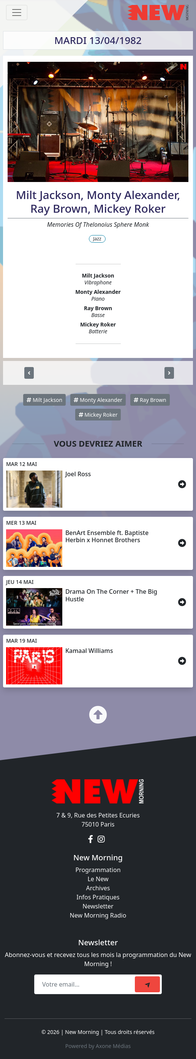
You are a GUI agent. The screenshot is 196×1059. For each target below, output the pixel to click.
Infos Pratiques (98, 897)
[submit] (147, 984)
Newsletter (97, 906)
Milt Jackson (44, 399)
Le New (97, 879)
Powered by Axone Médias (98, 1046)
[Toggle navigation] (16, 12)
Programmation (97, 870)
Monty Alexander (98, 399)
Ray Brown (150, 399)
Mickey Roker (98, 414)
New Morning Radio (98, 915)
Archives (98, 888)
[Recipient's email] (85, 984)
